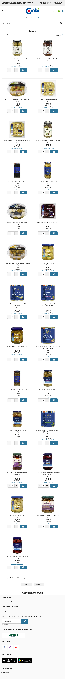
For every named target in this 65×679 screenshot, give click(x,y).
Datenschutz (5, 624)
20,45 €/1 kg (17, 146)
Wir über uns (6, 597)
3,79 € (48, 145)
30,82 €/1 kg (48, 269)
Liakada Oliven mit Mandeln (17, 430)
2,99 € (17, 351)
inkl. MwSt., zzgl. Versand (17, 66)
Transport (5, 672)
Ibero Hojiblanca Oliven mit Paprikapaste (17, 389)
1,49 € (17, 267)
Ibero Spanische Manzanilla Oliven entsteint (17, 305)
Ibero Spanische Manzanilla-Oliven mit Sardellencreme (48, 347)
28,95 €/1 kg (48, 395)
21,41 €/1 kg (17, 395)
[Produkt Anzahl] (13, 70)
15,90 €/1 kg (17, 228)
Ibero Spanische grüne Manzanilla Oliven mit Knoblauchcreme (48, 305)
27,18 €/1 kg (17, 352)
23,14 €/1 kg (17, 562)
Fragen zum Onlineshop (9, 606)
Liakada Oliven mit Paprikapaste (17, 346)
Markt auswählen (36, 18)
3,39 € (48, 63)
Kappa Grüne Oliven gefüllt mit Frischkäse (17, 100)
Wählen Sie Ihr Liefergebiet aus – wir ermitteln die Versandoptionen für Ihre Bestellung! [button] (17, 3)
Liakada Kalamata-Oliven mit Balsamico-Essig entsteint (47, 473)
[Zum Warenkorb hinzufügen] (23, 70)
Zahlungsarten (6, 668)
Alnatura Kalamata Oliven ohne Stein (47, 59)
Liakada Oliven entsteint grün (48, 100)
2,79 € (48, 104)
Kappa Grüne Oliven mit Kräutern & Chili (17, 263)
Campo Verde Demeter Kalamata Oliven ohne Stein (17, 473)
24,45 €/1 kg (17, 187)
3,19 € (48, 226)
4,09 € (17, 145)
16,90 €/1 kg (17, 106)
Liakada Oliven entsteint (47, 263)
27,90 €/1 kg (48, 106)
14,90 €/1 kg (17, 269)
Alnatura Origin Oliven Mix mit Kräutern (47, 140)
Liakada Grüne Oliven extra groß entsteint (17, 140)
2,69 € (17, 186)
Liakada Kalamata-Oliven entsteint (47, 222)
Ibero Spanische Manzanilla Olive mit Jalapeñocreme (47, 431)
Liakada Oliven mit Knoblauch (48, 389)
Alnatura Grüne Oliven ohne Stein (17, 59)
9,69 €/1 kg (48, 65)
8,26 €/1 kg (17, 65)
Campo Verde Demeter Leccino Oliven (47, 515)
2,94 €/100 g (48, 521)
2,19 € (17, 310)
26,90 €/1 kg (48, 187)
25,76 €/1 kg (17, 312)
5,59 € (48, 520)
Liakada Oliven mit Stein (17, 515)
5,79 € (48, 394)
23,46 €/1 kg (17, 481)
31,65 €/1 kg (48, 312)
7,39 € (17, 479)
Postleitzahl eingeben (58, 3)
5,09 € (17, 561)
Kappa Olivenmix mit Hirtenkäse (17, 222)
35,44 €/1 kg (48, 228)
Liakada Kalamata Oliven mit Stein (17, 556)
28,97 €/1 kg (48, 481)
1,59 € (17, 226)
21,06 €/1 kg (48, 146)
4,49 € (48, 479)
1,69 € (17, 104)
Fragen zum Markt (7, 602)
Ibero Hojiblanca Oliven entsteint (17, 181)
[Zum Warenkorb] (58, 11)
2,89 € (17, 63)
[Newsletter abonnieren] (24, 621)
